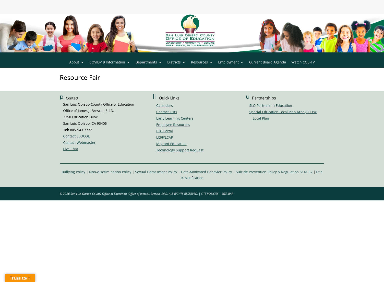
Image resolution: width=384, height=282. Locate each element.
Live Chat (70, 149)
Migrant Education (171, 143)
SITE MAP (227, 194)
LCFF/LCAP (164, 137)
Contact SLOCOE (76, 136)
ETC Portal (164, 131)
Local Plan (261, 118)
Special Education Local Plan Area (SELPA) (283, 112)
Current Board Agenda (267, 62)
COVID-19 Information (107, 62)
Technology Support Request (180, 150)
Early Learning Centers (174, 118)
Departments (146, 62)
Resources (199, 62)
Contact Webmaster (79, 142)
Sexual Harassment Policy (156, 172)
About (74, 62)
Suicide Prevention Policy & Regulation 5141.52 (274, 172)
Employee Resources (173, 124)
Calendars (164, 105)
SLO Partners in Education (270, 105)
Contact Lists (166, 112)
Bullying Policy (73, 172)
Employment (228, 62)
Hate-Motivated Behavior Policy (206, 172)
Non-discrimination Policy (110, 172)
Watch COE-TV (303, 62)
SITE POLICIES (209, 194)
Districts (174, 62)
